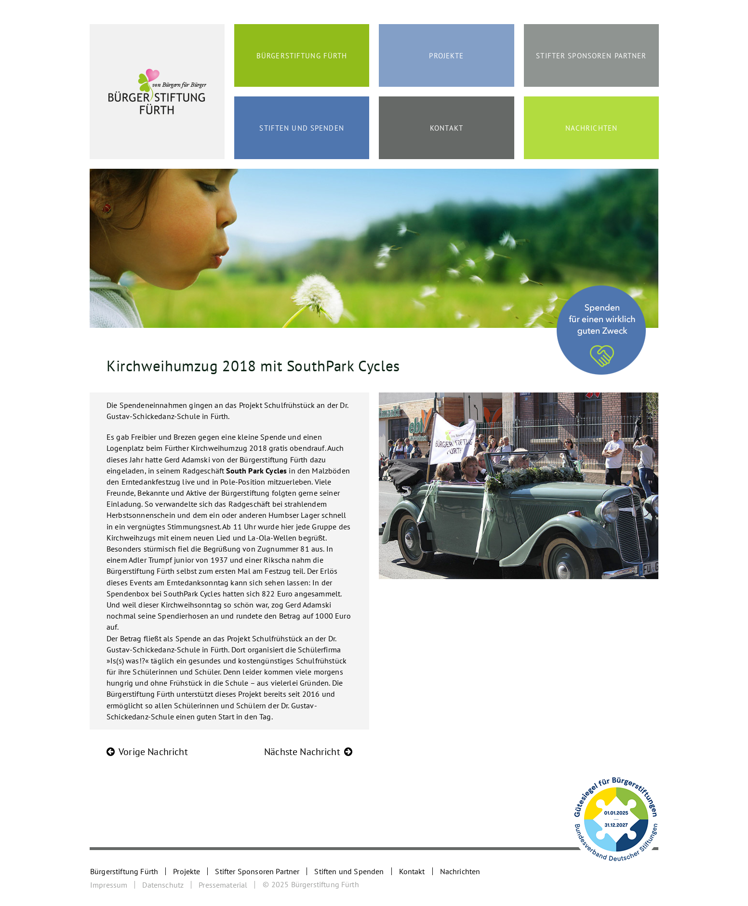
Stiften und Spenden (301, 128)
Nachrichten (591, 128)
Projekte (446, 55)
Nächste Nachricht (302, 751)
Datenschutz (163, 885)
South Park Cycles (256, 470)
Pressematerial (223, 885)
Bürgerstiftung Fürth (301, 55)
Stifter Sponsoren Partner (591, 55)
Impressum (108, 885)
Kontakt (446, 128)
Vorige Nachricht (153, 751)
